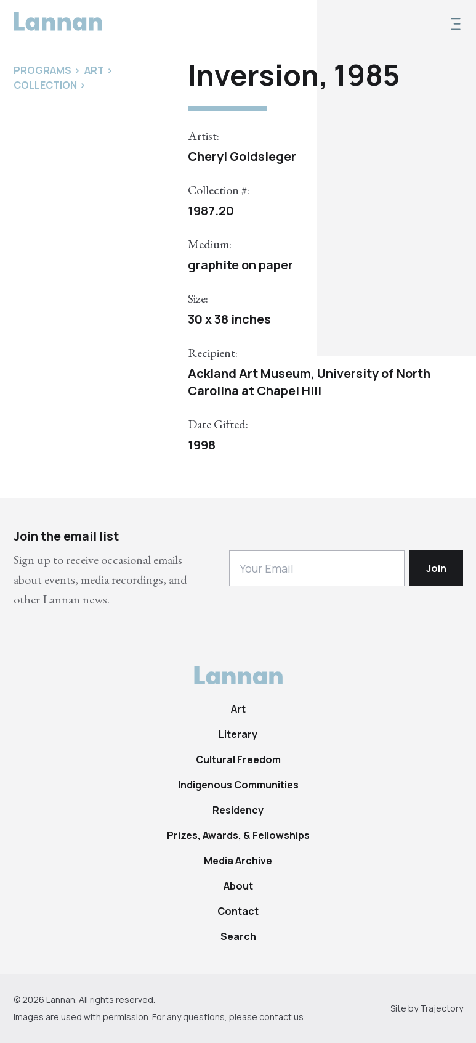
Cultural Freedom (238, 759)
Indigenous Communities (238, 784)
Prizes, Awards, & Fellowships (238, 835)
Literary (238, 734)
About (238, 886)
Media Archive (238, 860)
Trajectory (441, 1008)
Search (238, 936)
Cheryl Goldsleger (242, 156)
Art (238, 709)
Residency (238, 810)
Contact (238, 911)
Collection (45, 85)
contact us (281, 1017)
